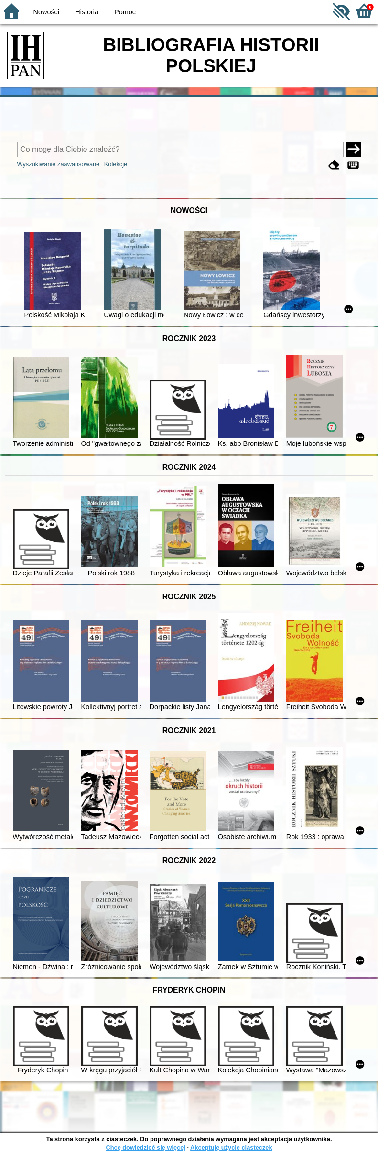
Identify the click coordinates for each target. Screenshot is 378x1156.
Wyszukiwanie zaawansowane (58, 164)
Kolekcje (115, 164)
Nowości (46, 12)
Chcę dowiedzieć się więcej (145, 1147)
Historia (86, 12)
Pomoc (125, 12)
